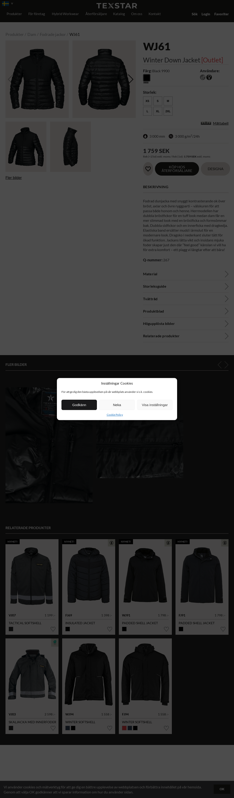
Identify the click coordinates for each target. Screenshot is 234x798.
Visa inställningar (155, 405)
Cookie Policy (115, 414)
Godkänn (79, 405)
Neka (117, 405)
